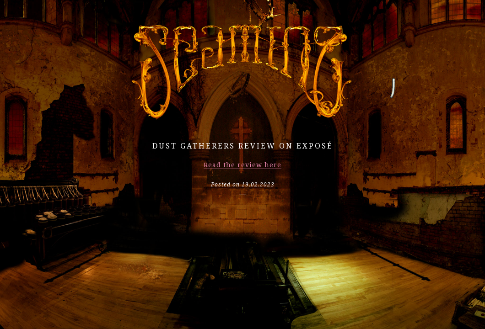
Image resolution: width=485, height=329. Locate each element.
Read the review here (242, 165)
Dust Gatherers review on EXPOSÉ (242, 146)
